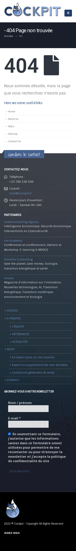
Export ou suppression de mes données (40, 365)
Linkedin (15, 541)
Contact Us (14, 141)
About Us (13, 119)
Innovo (9, 278)
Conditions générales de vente (33, 372)
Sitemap (13, 134)
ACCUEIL (12, 310)
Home (11, 111)
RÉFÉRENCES (20, 334)
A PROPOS (14, 318)
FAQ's (11, 126)
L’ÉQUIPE (18, 326)
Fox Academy (13, 240)
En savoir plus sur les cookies (33, 357)
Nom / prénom (20, 403)
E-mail (14, 418)
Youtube (7, 541)
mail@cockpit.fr (20, 193)
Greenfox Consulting (18, 259)
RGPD (10, 349)
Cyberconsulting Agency (21, 222)
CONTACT (13, 380)
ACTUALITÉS (20, 342)
